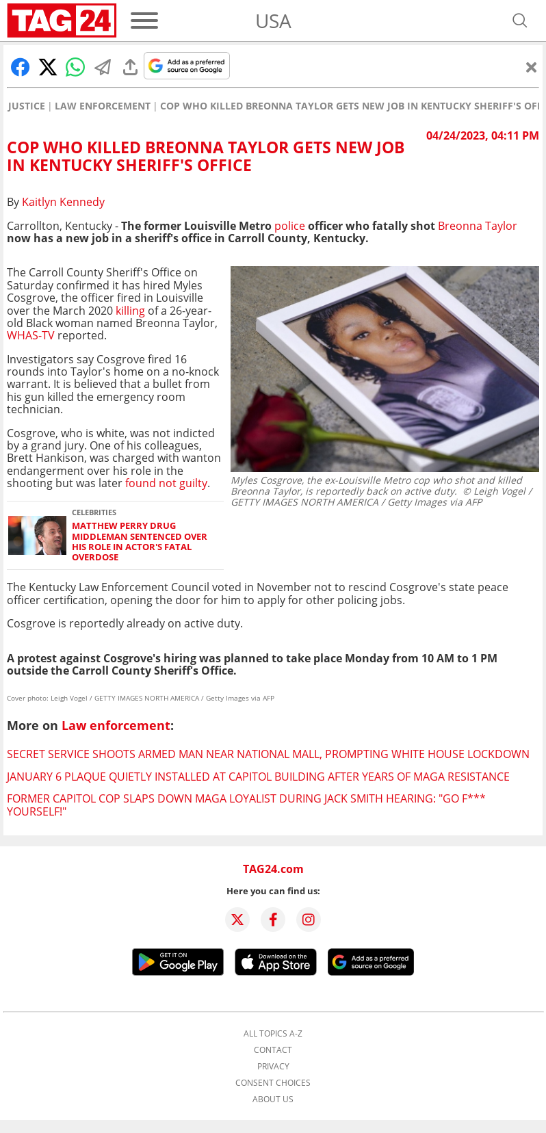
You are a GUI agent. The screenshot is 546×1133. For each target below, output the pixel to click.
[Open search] (520, 20)
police (291, 225)
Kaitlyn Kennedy (63, 201)
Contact (273, 1050)
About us (273, 1099)
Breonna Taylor (477, 225)
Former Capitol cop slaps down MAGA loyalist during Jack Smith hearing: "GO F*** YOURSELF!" (246, 804)
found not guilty (166, 483)
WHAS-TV (31, 335)
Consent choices (273, 1083)
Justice (26, 106)
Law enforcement (103, 106)
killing (130, 310)
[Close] (531, 67)
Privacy (273, 1066)
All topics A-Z (273, 1034)
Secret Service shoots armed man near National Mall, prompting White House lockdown (268, 753)
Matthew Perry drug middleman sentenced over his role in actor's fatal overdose (139, 541)
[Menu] (144, 20)
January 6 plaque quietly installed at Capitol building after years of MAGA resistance (258, 776)
